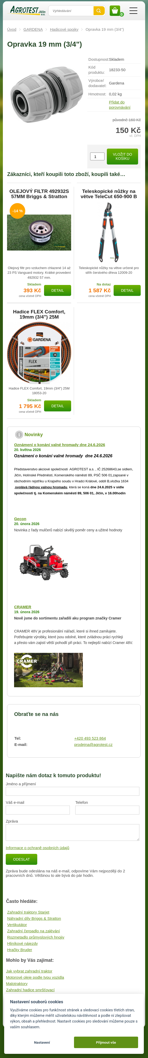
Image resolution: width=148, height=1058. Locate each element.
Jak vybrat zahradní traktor (29, 971)
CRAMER (22, 607)
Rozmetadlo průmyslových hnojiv (35, 937)
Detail (57, 290)
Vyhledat (99, 10)
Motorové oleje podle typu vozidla (35, 977)
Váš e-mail (15, 802)
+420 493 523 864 (90, 738)
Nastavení (42, 1042)
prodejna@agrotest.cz (93, 744)
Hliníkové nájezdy (22, 943)
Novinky (33, 434)
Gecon (20, 518)
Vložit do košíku (122, 156)
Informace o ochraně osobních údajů (37, 848)
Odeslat (21, 859)
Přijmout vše (106, 1042)
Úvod (11, 29)
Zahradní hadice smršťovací (30, 990)
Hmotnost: (97, 94)
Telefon (81, 802)
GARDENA (33, 29)
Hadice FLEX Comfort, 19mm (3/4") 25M (39, 314)
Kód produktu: (96, 70)
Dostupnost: (98, 59)
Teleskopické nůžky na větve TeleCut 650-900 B (109, 194)
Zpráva (12, 821)
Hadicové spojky (64, 29)
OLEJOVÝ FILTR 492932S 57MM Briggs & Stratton (39, 194)
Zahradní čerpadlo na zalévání (33, 931)
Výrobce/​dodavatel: (97, 83)
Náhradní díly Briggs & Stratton (34, 918)
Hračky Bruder (19, 949)
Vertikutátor (17, 924)
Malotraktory (17, 983)
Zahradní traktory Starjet (28, 912)
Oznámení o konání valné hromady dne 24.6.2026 (59, 444)
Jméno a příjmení (21, 784)
